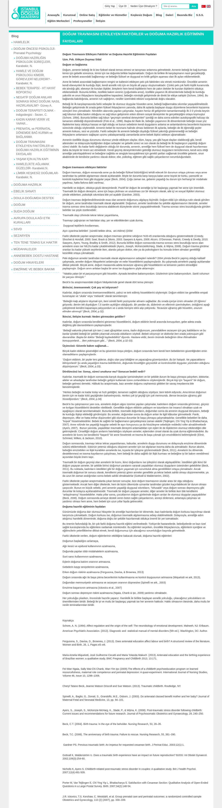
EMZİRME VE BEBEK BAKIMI (34, 269)
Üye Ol (123, 6)
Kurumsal (69, 14)
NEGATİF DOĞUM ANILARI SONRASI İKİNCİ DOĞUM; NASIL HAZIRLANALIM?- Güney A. (38, 101)
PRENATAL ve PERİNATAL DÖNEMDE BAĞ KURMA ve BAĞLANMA (34, 132)
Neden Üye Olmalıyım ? (143, 6)
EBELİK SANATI (25, 191)
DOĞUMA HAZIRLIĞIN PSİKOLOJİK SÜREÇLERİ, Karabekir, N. (33, 62)
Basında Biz (184, 14)
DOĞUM (19, 204)
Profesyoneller (82, 20)
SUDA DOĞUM (24, 211)
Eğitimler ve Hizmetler (113, 14)
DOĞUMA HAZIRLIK (28, 184)
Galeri (169, 14)
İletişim (100, 20)
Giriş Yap (110, 6)
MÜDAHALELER (25, 249)
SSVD (18, 229)
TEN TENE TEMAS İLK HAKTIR (35, 242)
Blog (159, 14)
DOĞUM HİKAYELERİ (29, 262)
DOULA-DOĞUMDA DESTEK (34, 198)
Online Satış (87, 14)
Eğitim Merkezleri (59, 20)
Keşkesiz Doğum (141, 14)
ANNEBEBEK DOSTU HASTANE (36, 256)
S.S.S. (200, 14)
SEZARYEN (22, 235)
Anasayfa (54, 14)
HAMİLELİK (22, 42)
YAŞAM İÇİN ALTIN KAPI (32, 159)
